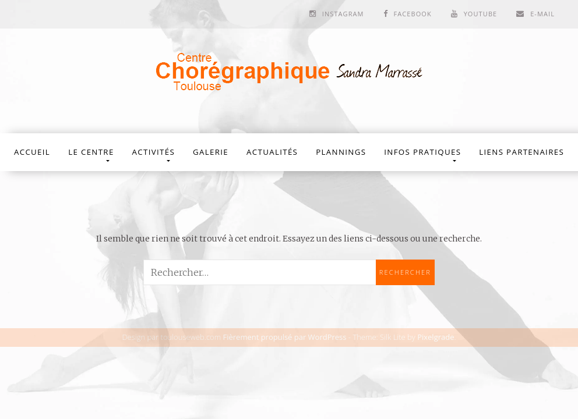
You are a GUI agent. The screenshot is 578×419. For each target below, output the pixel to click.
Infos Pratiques (422, 152)
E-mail (542, 13)
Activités (153, 152)
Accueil (32, 152)
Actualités (272, 152)
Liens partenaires (521, 152)
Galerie (210, 152)
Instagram (343, 13)
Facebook (412, 13)
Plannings (341, 152)
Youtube (481, 13)
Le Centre (91, 152)
